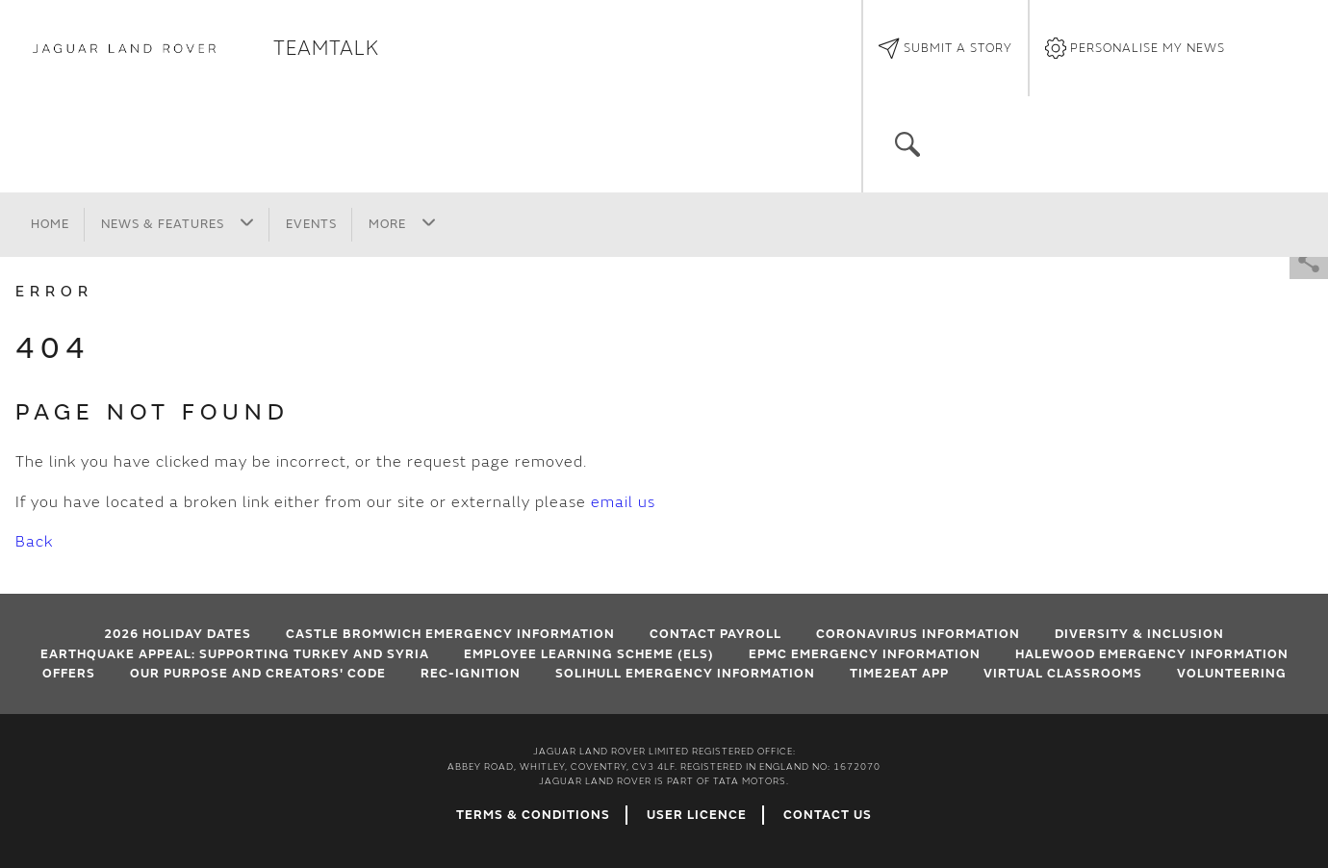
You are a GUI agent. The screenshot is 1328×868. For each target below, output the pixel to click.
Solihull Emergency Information (685, 673)
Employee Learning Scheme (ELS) (589, 654)
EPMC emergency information (865, 654)
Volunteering (1232, 673)
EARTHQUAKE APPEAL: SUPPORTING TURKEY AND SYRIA (234, 654)
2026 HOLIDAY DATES (177, 634)
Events (311, 224)
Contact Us (827, 815)
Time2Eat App (899, 673)
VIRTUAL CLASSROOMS (1062, 673)
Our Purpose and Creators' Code (258, 673)
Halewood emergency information (1152, 654)
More (402, 223)
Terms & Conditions (533, 815)
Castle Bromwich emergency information (450, 634)
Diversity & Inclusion (1139, 634)
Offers (68, 673)
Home (50, 224)
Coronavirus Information (918, 634)
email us (623, 502)
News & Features (177, 223)
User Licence (697, 815)
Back (34, 541)
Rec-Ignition (471, 673)
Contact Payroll (715, 634)
